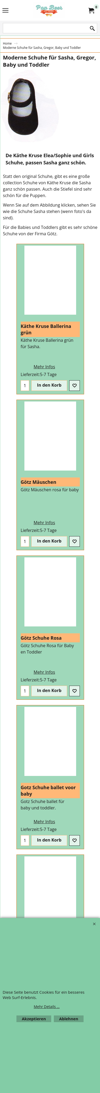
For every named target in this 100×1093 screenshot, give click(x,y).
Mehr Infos (22, 372)
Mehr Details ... (47, 1006)
